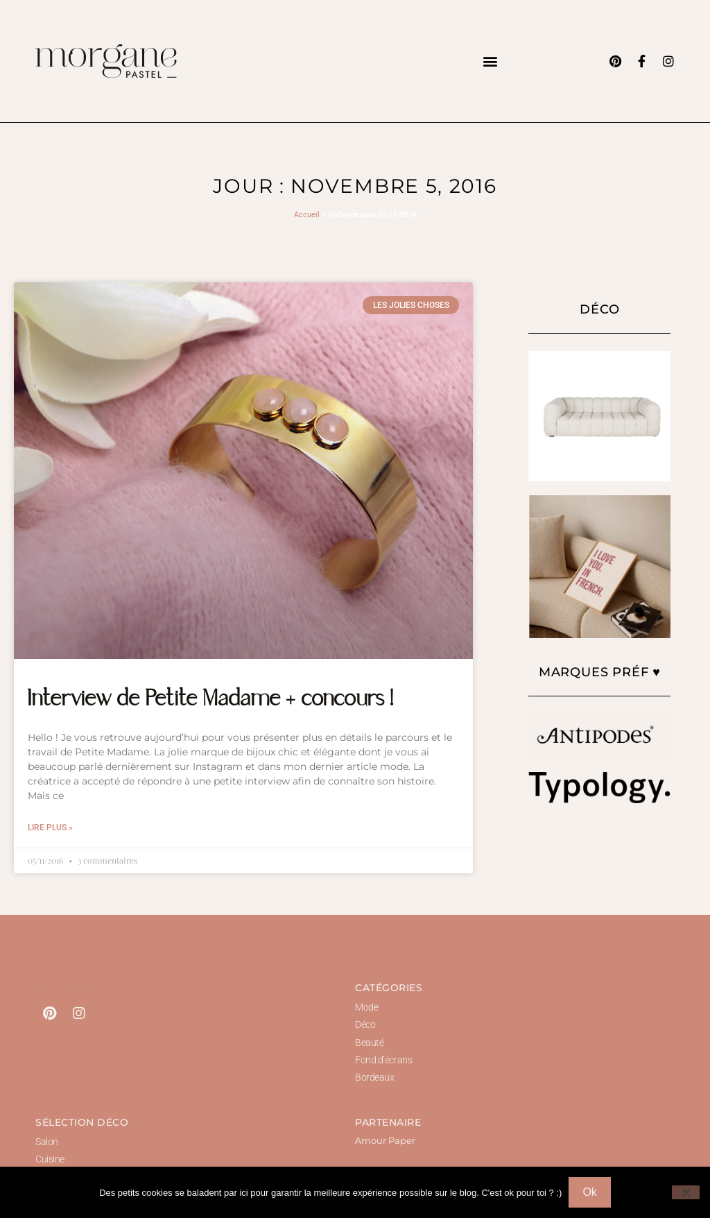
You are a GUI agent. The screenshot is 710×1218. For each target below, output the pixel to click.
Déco (365, 1024)
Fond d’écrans (383, 1059)
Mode (366, 1007)
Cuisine (49, 1159)
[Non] (686, 1192)
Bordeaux (374, 1077)
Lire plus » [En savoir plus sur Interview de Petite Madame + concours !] (50, 827)
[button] (489, 60)
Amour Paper (385, 1140)
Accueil (307, 214)
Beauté (369, 1042)
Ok (589, 1192)
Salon (46, 1141)
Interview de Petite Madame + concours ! (211, 700)
